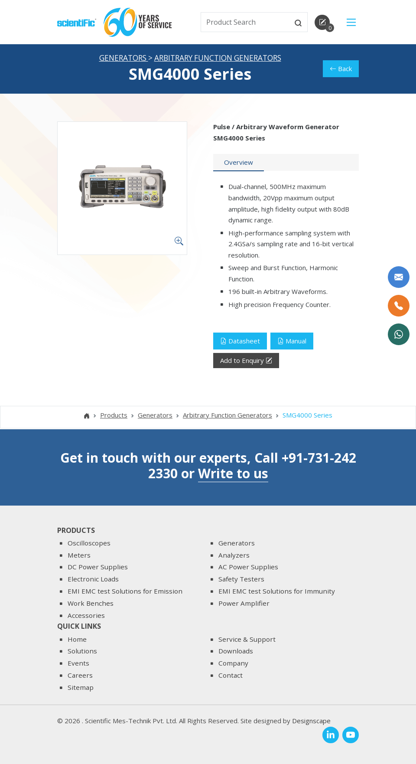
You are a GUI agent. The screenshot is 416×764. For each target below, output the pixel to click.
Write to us (233, 473)
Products (113, 415)
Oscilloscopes (89, 543)
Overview (238, 163)
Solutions (82, 650)
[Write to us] (399, 277)
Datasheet (240, 341)
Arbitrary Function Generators (217, 59)
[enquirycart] (322, 22)
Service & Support (247, 639)
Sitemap (81, 687)
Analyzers (234, 555)
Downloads (235, 650)
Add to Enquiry (246, 361)
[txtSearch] (245, 22)
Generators (123, 59)
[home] (76, 21)
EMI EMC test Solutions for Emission (125, 591)
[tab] (238, 163)
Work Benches (91, 603)
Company (233, 663)
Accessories (86, 615)
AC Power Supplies (248, 566)
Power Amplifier (244, 603)
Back (341, 69)
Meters (79, 555)
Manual (291, 341)
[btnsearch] (298, 22)
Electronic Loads (93, 579)
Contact (230, 675)
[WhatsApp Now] (399, 334)
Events (78, 663)
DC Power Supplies (98, 566)
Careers (80, 675)
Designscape (311, 720)
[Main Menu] (351, 22)
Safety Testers (241, 579)
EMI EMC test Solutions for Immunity (276, 591)
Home (77, 639)
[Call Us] (399, 306)
